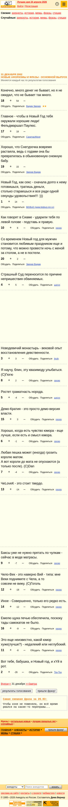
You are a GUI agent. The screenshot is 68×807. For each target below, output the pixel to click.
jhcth (56, 358)
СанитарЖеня (33, 137)
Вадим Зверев (33, 106)
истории (29, 12)
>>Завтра (31, 683)
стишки (57, 12)
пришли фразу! (55, 730)
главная (6, 730)
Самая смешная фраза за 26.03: (25, 699)
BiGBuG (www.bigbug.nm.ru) (40, 207)
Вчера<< (6, 683)
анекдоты (17, 12)
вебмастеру (49, 793)
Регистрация (31, 6)
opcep (59, 228)
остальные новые (20, 721)
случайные (7, 724)
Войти (20, 6)
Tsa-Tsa (57, 672)
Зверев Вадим (33, 172)
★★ (44, 106)
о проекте (36, 793)
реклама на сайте (10, 793)
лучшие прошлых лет (44, 721)
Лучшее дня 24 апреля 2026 (32, 2)
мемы (38, 12)
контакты (25, 793)
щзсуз (57, 285)
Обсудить (6, 106)
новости (61, 793)
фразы (47, 12)
